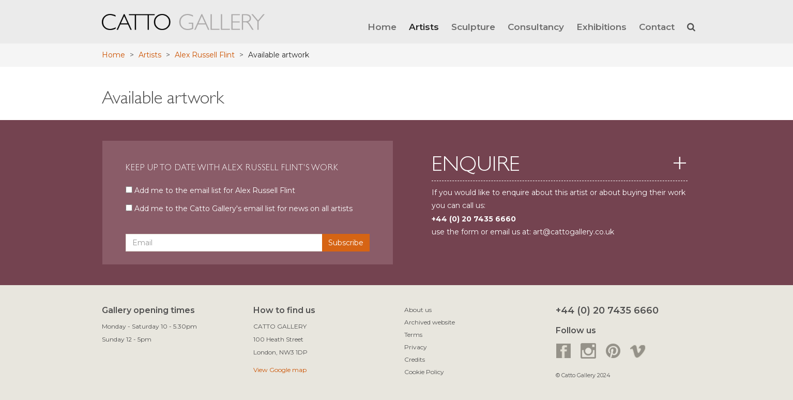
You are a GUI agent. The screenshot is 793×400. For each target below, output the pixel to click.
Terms (413, 334)
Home (382, 26)
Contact (657, 26)
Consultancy (536, 26)
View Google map (280, 370)
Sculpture (473, 26)
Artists (424, 26)
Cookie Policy (424, 372)
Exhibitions (601, 26)
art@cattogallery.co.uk (573, 231)
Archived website (429, 322)
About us (418, 310)
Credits (414, 359)
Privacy (415, 347)
